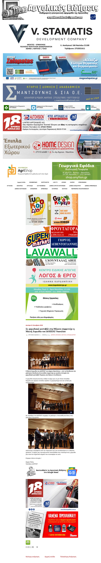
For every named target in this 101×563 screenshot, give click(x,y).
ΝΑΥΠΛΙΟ (64, 188)
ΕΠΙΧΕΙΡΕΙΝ (33, 188)
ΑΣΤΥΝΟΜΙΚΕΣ (41, 185)
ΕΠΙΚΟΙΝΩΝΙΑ (82, 182)
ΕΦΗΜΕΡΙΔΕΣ (33, 182)
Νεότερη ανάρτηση (32, 557)
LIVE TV (55, 182)
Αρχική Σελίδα (21, 182)
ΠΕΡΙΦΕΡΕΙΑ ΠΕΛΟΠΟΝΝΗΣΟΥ (80, 188)
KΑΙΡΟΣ (72, 182)
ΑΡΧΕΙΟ (64, 182)
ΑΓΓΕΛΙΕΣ (10, 185)
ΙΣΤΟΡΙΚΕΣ (55, 188)
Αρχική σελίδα (50, 557)
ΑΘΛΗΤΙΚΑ (20, 185)
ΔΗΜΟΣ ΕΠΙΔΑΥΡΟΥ (75, 185)
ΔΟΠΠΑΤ (53, 334)
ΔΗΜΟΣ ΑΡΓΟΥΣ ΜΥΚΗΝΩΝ (57, 185)
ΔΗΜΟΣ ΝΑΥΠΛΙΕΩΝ (20, 188)
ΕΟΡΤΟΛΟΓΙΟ (45, 182)
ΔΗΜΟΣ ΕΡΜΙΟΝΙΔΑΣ (91, 185)
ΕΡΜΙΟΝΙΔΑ (44, 188)
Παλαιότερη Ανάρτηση (68, 557)
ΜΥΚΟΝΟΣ (58, 334)
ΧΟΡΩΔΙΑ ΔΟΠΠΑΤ (71, 334)
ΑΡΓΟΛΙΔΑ (30, 185)
